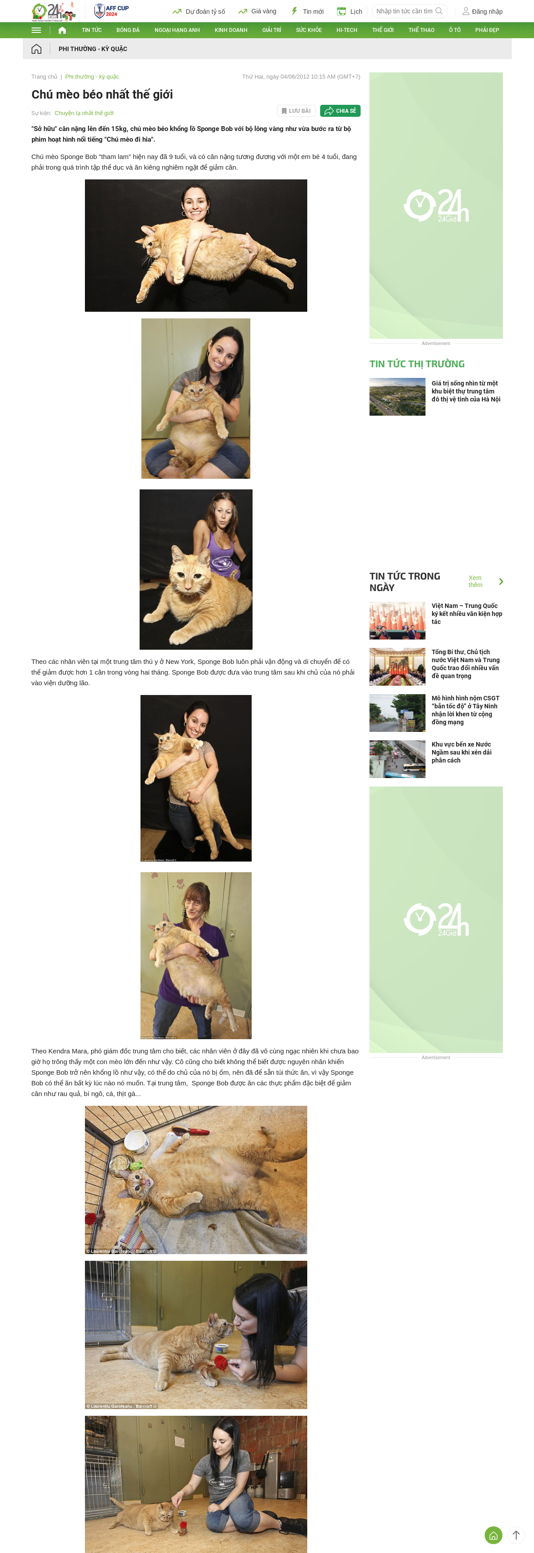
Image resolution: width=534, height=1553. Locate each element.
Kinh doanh (231, 30)
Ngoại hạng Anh (177, 30)
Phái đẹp (487, 30)
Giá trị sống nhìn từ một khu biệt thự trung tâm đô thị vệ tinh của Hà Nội (466, 391)
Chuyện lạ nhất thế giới (84, 113)
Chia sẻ (346, 111)
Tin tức (92, 30)
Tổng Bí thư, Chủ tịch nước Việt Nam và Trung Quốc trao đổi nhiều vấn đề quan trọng (466, 663)
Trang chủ (45, 76)
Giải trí (271, 30)
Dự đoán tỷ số (199, 11)
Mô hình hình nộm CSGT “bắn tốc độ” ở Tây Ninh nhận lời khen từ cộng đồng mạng (466, 710)
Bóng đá (128, 30)
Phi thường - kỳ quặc (93, 48)
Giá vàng (257, 11)
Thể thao (421, 30)
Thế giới (382, 30)
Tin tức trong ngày (404, 581)
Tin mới (307, 11)
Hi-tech (347, 30)
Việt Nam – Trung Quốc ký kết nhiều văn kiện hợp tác (467, 613)
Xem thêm (475, 581)
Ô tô (455, 30)
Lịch (349, 11)
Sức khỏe (309, 30)
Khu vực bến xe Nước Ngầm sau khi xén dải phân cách (462, 752)
